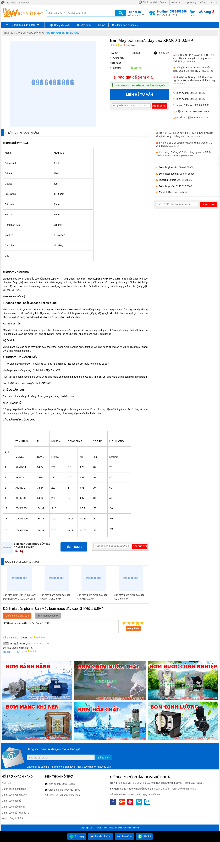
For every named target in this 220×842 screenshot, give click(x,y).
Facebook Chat (100, 836)
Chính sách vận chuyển (14, 794)
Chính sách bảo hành (13, 806)
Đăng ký (103, 757)
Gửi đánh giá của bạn (17, 615)
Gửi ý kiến (133, 628)
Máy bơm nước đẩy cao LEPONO (62, 33)
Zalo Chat (124, 836)
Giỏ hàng (204, 12)
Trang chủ (8, 33)
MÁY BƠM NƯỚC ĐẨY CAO (30, 33)
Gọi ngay (76, 836)
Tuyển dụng (190, 2)
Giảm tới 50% (136, 13)
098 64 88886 (197, 93)
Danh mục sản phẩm (23, 24)
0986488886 (68, 783)
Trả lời (6, 651)
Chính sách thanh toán (14, 788)
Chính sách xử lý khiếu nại (16, 812)
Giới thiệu (176, 2)
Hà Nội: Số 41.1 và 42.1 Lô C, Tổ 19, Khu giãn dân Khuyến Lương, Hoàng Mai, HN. (194, 58)
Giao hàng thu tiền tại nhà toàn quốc (141, 85)
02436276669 (72, 789)
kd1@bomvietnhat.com (196, 117)
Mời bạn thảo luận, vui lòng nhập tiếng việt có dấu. (61, 626)
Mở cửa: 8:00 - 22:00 (172, 13)
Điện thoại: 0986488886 (15, 2)
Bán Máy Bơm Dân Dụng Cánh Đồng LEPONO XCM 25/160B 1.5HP (19, 599)
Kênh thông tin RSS (12, 818)
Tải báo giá (161, 52)
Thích (16, 651)
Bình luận (129, 45)
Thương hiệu (84, 25)
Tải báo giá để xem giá (132, 77)
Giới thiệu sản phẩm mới (125, 25)
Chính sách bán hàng (153, 2)
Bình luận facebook (47, 615)
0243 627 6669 (201, 111)
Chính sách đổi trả (11, 800)
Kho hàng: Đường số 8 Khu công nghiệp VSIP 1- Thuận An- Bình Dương (194, 80)
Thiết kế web (108, 828)
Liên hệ (213, 2)
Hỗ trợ (203, 2)
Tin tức (101, 25)
